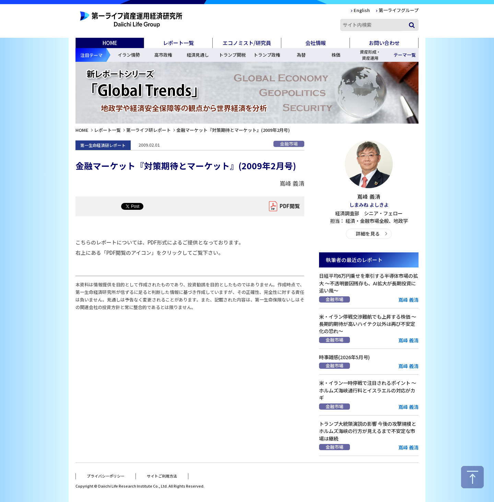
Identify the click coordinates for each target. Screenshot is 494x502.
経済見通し (198, 55)
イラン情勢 (129, 55)
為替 (301, 55)
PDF (288, 206)
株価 (335, 55)
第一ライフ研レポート (148, 130)
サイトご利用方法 (162, 475)
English (362, 10)
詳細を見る (367, 233)
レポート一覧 (107, 130)
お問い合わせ (384, 42)
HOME (110, 42)
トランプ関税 (232, 55)
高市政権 (163, 55)
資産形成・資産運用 (370, 55)
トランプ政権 (267, 55)
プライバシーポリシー (106, 475)
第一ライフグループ (399, 10)
